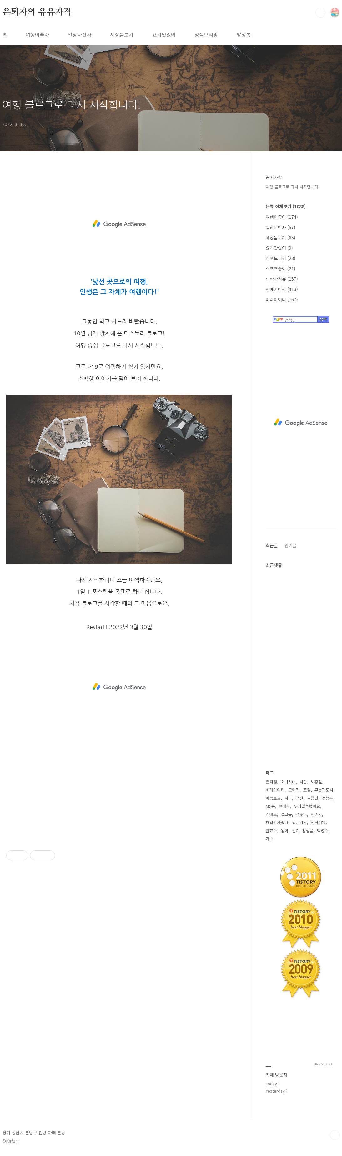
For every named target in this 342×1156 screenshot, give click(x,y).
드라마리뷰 (282, 279)
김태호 (271, 814)
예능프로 (273, 798)
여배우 (284, 806)
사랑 (303, 782)
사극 (288, 798)
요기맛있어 (164, 34)
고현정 (293, 790)
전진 (299, 798)
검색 (320, 12)
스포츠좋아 (280, 268)
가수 (269, 839)
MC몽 (270, 806)
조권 (307, 790)
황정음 (307, 830)
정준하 (301, 814)
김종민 (312, 798)
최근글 (272, 545)
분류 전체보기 (286, 206)
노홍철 (316, 782)
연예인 (316, 814)
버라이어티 (282, 299)
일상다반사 (79, 34)
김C (295, 830)
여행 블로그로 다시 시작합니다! (71, 104)
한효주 (271, 830)
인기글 (290, 545)
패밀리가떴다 (277, 822)
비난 (303, 822)
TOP (335, 1135)
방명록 (244, 34)
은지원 (271, 782)
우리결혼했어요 (307, 806)
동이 (284, 830)
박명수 (322, 830)
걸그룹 (286, 814)
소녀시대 (288, 782)
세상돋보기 (121, 34)
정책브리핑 (206, 34)
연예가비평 (282, 289)
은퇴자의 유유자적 (37, 12)
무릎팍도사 (323, 790)
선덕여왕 (318, 822)
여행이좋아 (37, 34)
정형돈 (327, 798)
